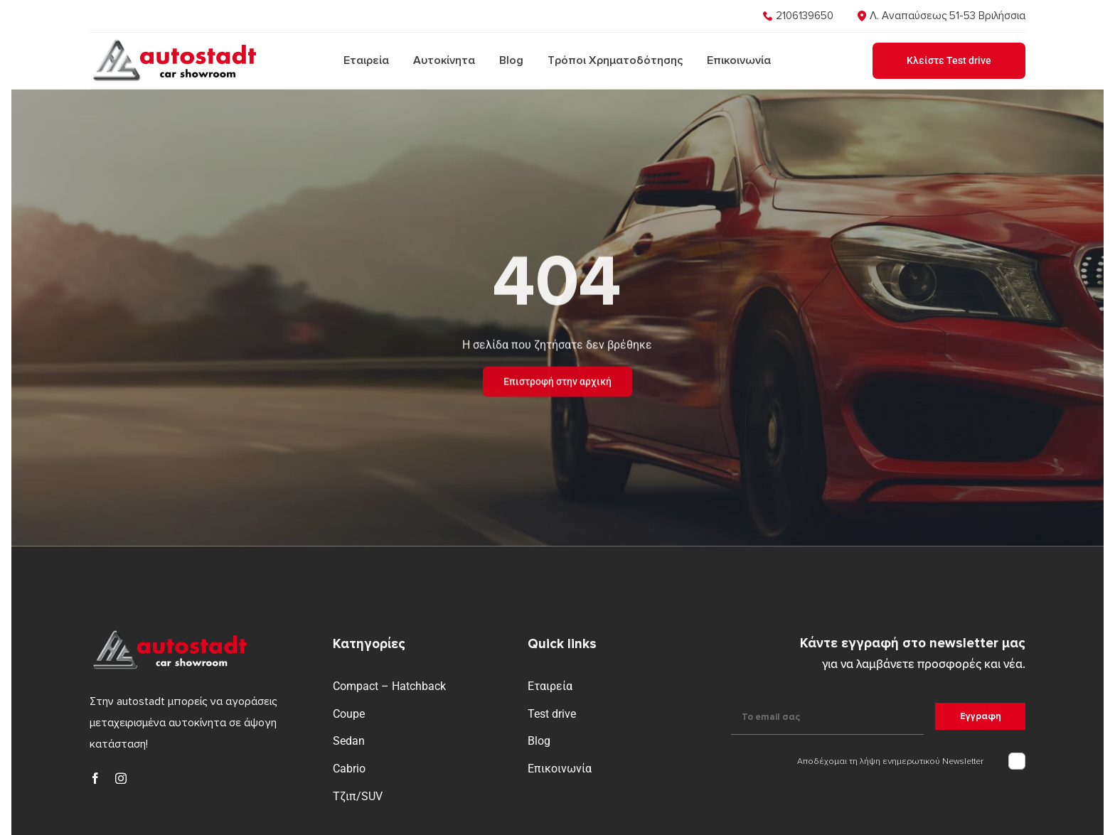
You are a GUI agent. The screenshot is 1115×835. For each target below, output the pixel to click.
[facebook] (95, 778)
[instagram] (121, 778)
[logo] (173, 42)
